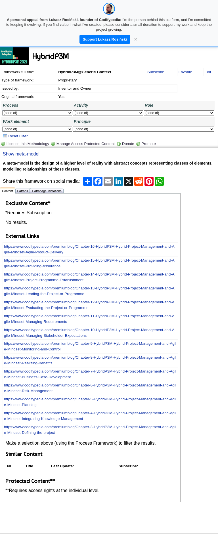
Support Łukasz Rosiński (105, 39)
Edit (208, 72)
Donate (128, 144)
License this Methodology (28, 144)
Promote (148, 144)
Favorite (185, 72)
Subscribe (155, 72)
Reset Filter (15, 136)
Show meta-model (21, 154)
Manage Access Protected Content (85, 144)
